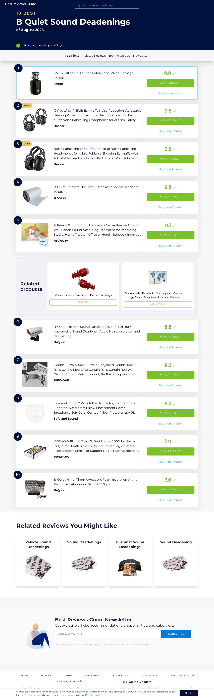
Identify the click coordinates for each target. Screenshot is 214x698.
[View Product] (107, 83)
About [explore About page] (24, 675)
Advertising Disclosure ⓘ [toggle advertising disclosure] (69, 681)
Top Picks (72, 55)
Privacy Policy (93, 694)
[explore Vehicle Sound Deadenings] (38, 561)
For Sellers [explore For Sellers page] (149, 675)
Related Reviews (94, 55)
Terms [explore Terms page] (68, 675)
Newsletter (141, 55)
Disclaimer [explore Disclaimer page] (92, 675)
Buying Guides (119, 55)
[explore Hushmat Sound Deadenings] (130, 561)
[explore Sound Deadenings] (84, 561)
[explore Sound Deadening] (176, 561)
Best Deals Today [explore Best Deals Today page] (182, 675)
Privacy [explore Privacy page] (46, 675)
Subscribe (176, 633)
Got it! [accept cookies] (188, 693)
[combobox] (107, 5)
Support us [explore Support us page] (121, 675)
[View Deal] (83, 286)
